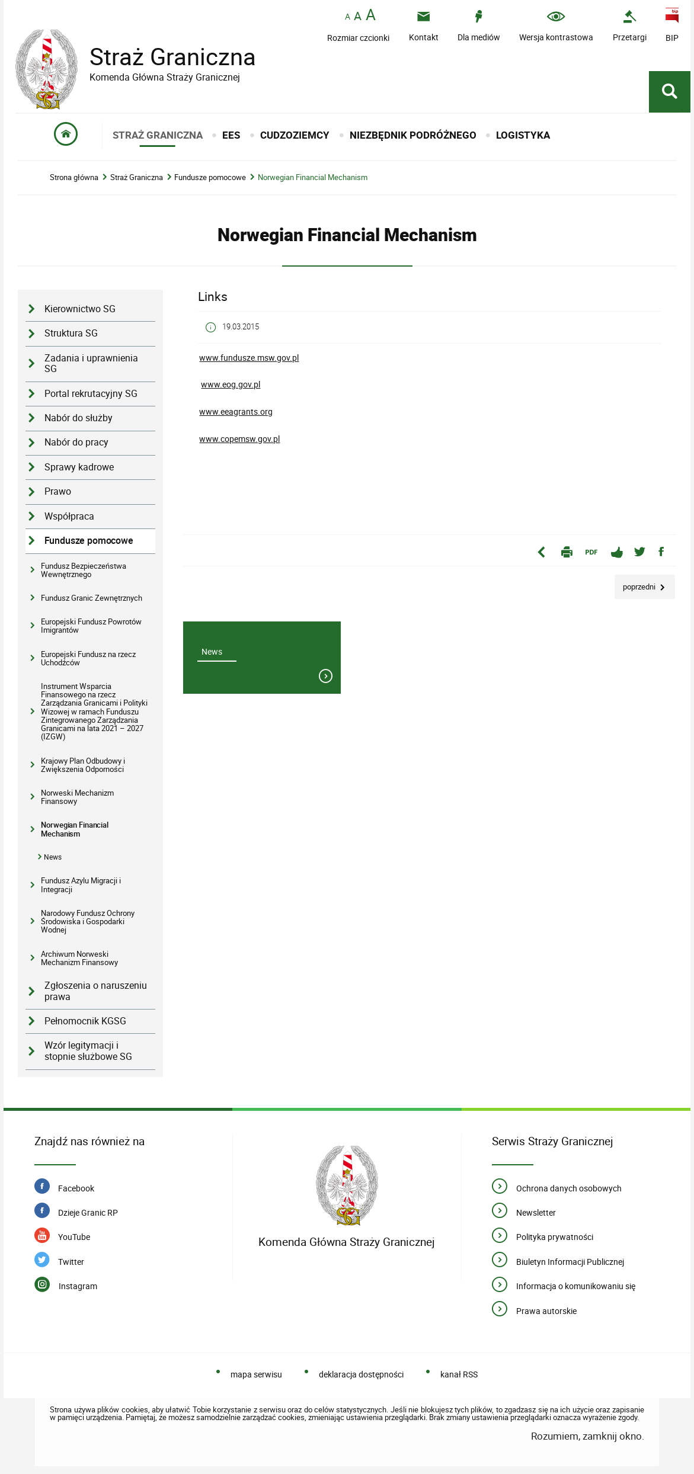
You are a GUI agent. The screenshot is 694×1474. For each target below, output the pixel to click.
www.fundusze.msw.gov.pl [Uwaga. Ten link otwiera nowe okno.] (249, 357)
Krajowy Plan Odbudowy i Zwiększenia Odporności (83, 764)
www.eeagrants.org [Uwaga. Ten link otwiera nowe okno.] (236, 411)
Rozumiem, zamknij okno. (587, 1436)
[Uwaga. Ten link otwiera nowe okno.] (630, 25)
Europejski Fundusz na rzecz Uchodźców (88, 658)
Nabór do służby (78, 418)
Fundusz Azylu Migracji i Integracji (81, 884)
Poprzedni (636, 583)
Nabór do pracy (76, 442)
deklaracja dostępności (361, 1374)
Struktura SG (71, 333)
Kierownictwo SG (80, 309)
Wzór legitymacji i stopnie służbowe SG (88, 1051)
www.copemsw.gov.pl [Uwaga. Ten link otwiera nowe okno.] (239, 438)
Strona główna (74, 177)
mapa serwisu (256, 1374)
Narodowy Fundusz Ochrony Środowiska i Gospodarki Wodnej (88, 921)
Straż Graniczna (163, 57)
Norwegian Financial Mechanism (312, 177)
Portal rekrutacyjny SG (90, 393)
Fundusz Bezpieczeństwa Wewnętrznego (83, 569)
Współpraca (69, 516)
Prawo (57, 491)
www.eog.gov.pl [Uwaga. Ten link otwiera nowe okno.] (230, 384)
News (53, 857)
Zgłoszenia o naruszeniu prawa (95, 991)
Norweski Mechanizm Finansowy (77, 796)
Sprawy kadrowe (79, 467)
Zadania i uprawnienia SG (91, 364)
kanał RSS (459, 1374)
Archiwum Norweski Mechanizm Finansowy (79, 958)
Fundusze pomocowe (210, 177)
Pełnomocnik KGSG (85, 1021)
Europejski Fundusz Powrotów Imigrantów (91, 625)
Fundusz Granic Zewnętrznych (91, 597)
